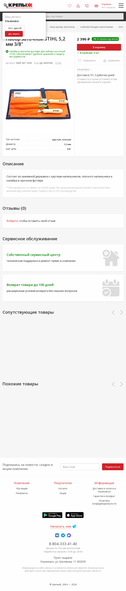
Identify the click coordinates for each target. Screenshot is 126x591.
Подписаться (112, 466)
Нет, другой (14, 28)
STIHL (58, 62)
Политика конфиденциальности (104, 502)
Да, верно (13, 33)
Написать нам (60, 526)
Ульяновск (83, 69)
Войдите (12, 221)
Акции (63, 493)
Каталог (63, 488)
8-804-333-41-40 (63, 543)
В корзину (99, 47)
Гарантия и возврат (104, 496)
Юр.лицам (21, 488)
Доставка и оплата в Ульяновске (104, 490)
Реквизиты (22, 493)
